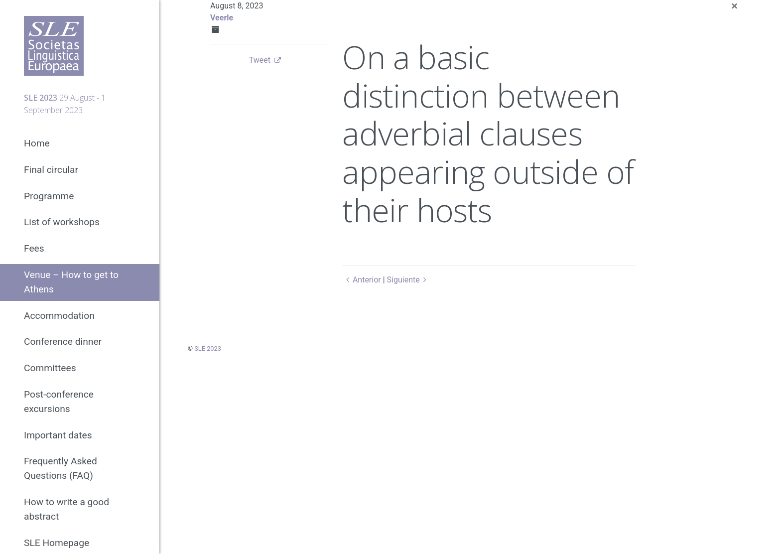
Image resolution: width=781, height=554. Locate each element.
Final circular (51, 169)
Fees (34, 248)
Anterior (361, 279)
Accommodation (59, 315)
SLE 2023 (207, 348)
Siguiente (408, 279)
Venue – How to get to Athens (71, 282)
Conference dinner (63, 341)
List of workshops (62, 222)
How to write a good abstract (66, 509)
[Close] (734, 6)
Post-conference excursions (59, 402)
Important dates (58, 435)
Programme (49, 196)
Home (37, 143)
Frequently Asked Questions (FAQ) (60, 468)
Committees (50, 368)
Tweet (259, 60)
